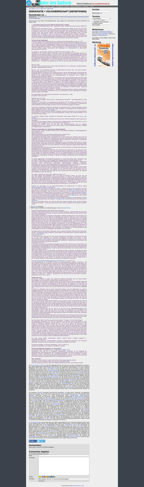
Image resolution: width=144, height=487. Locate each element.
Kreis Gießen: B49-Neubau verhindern (101, 31)
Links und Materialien (35, 18)
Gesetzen (84, 197)
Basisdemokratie (33, 396)
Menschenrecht (60, 414)
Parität (81, 426)
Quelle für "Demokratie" (48, 187)
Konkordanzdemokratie (50, 426)
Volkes (58, 188)
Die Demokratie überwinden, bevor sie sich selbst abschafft (102, 33)
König (73, 191)
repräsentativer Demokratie (52, 377)
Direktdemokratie (74, 395)
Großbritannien (68, 425)
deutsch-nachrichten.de (64, 208)
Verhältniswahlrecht (51, 368)
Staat (53, 197)
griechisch (40, 392)
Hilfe (101, 13)
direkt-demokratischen (59, 400)
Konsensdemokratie (42, 432)
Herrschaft (35, 400)
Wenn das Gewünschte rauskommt (69, 17)
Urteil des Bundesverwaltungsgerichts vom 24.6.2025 (49, 260)
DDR (80, 201)
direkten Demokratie (56, 373)
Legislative (31, 382)
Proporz (75, 426)
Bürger (38, 399)
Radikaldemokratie (84, 395)
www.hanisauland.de (37, 187)
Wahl (52, 196)
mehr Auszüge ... (52, 110)
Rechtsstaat (34, 200)
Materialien (86, 6)
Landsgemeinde (70, 387)
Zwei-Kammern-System (72, 435)
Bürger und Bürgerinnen (75, 190)
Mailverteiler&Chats (102, 35)
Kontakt (74, 485)
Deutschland (78, 436)
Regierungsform (78, 396)
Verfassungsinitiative (66, 383)
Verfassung (69, 197)
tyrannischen (56, 404)
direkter (41, 377)
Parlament (52, 369)
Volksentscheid (53, 375)
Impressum (79, 485)
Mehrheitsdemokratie (35, 422)
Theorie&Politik (59, 6)
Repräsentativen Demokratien (77, 397)
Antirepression (37, 6)
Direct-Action (30, 6)
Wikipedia (33, 206)
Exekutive (50, 435)
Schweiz (53, 431)
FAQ (83, 485)
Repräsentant (51, 399)
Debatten (67, 6)
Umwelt (53, 6)
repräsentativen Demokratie (39, 365)
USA (79, 425)
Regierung (73, 195)
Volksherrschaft (42, 17)
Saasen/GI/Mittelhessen (76, 6)
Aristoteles (62, 394)
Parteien (84, 192)
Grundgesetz (59, 199)
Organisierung (46, 6)
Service (92, 6)
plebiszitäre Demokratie (70, 379)
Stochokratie (80, 371)
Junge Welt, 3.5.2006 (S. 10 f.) (62, 349)
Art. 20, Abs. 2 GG (47, 418)
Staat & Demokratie (42, 8)
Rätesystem (76, 375)
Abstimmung (56, 403)
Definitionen (50, 8)
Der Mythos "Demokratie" (54, 17)
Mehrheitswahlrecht (52, 370)
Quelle (68, 360)
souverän (57, 410)
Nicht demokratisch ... (84, 17)
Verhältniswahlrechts (34, 436)
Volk (49, 397)
